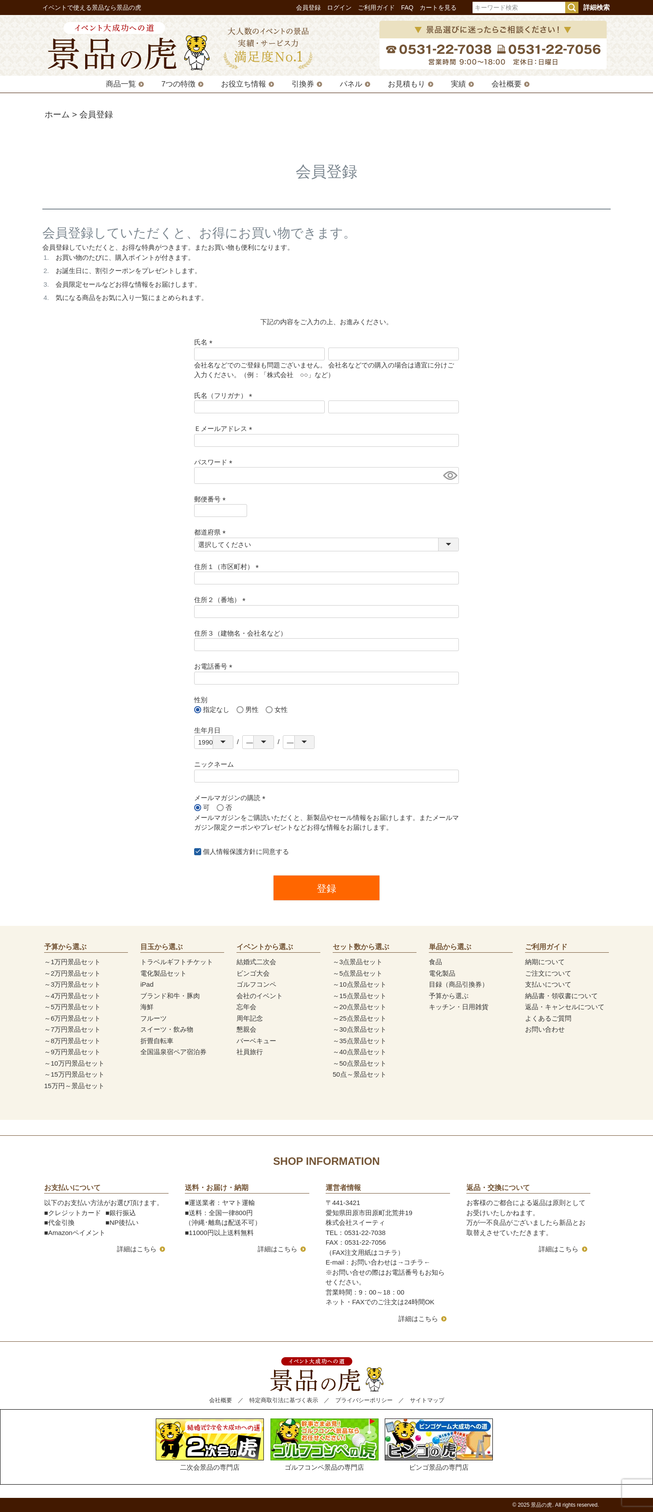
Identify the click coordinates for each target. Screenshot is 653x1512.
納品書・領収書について (561, 995)
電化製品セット (163, 973)
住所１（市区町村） (228, 566)
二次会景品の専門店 (210, 1444)
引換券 (303, 84)
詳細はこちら (137, 1249)
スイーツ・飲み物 (166, 1029)
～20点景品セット (360, 1006)
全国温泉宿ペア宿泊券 (173, 1051)
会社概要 (507, 84)
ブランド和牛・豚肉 (170, 995)
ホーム (57, 114)
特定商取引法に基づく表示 (283, 1400)
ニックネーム (214, 764)
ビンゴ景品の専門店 (439, 1444)
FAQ (407, 7)
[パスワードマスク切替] (449, 475)
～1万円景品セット (72, 962)
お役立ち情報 (243, 84)
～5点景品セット (358, 973)
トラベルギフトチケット (176, 962)
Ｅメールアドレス (224, 428)
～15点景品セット (360, 995)
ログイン (339, 7)
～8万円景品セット (72, 1040)
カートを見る (438, 7)
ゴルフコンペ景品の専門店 (324, 1444)
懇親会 (246, 1029)
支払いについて (548, 984)
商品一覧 (121, 84)
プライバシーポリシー (364, 1400)
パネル (351, 84)
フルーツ (153, 1018)
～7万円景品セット (72, 1029)
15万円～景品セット (74, 1085)
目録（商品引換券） (458, 984)
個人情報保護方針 (229, 851)
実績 (458, 84)
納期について (545, 962)
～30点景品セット (360, 1029)
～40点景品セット (360, 1051)
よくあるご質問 (548, 1018)
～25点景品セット (360, 1018)
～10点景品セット (360, 984)
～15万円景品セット (74, 1074)
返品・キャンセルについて (564, 1006)
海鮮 (147, 1006)
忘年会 (246, 1006)
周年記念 (249, 1018)
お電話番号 (215, 666)
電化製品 (442, 973)
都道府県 (211, 532)
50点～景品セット (360, 1074)
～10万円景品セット (74, 1063)
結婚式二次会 (256, 962)
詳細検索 (596, 7)
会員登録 (308, 7)
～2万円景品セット (72, 973)
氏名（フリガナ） (224, 395)
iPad (147, 984)
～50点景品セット (360, 1063)
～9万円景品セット (72, 1051)
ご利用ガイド (376, 7)
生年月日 (207, 730)
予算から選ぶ (449, 995)
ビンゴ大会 (253, 973)
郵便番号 (211, 499)
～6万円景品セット (72, 1018)
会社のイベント (259, 995)
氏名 (205, 342)
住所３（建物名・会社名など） (240, 633)
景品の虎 (541, 1505)
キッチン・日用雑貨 (458, 1006)
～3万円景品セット (72, 984)
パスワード (215, 462)
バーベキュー (256, 1040)
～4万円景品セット (72, 995)
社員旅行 (249, 1051)
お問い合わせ (545, 1029)
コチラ (414, 1262)
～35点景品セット (360, 1040)
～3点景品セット (358, 962)
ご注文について (548, 973)
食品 (435, 962)
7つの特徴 (178, 84)
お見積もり (406, 84)
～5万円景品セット (72, 1006)
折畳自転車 (156, 1040)
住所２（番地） (221, 599)
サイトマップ (427, 1400)
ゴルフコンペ (256, 984)
